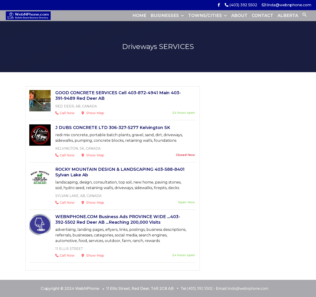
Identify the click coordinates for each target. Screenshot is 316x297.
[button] (304, 15)
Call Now (65, 113)
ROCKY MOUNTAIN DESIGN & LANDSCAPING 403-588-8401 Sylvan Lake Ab (119, 172)
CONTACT (262, 15)
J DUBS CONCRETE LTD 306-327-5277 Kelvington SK (112, 127)
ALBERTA (287, 15)
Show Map (93, 113)
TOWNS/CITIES (205, 15)
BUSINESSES (165, 15)
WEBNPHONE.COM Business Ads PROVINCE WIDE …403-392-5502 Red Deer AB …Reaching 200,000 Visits (117, 219)
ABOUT (239, 15)
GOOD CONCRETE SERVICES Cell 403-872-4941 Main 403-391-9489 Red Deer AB (118, 95)
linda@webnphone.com (286, 5)
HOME (139, 15)
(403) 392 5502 (241, 5)
